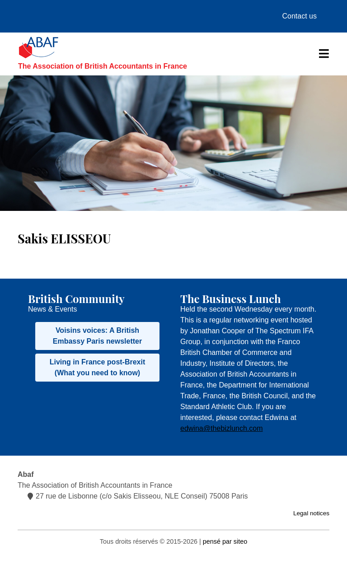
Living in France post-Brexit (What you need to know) (97, 367)
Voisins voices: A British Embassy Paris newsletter (97, 335)
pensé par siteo (225, 541)
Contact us (299, 16)
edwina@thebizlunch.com (221, 428)
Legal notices (311, 513)
